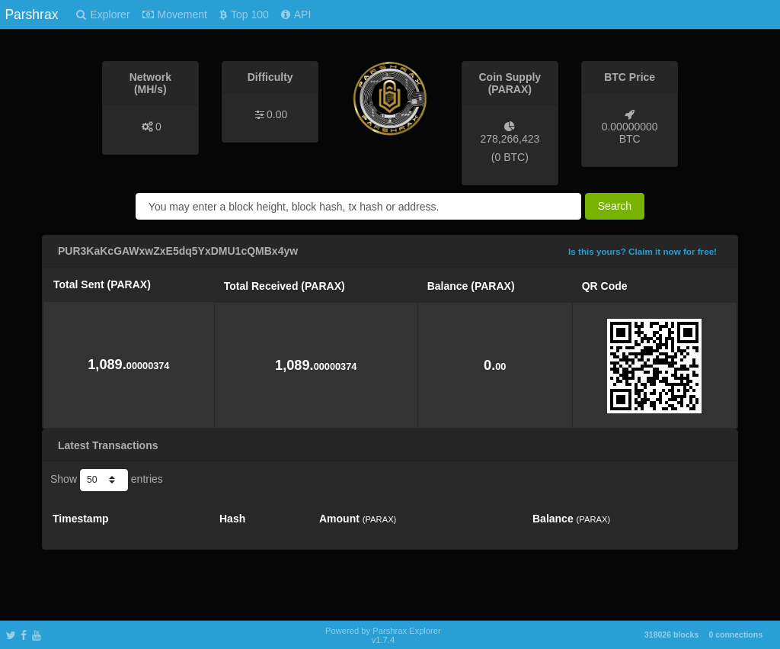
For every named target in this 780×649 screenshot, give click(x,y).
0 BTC (509, 157)
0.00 (277, 114)
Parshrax (31, 14)
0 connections (735, 634)
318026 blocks (671, 634)
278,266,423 (509, 139)
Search (614, 206)
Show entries (106, 479)
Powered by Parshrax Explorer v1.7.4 (383, 635)
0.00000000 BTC (630, 132)
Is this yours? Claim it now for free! (642, 251)
